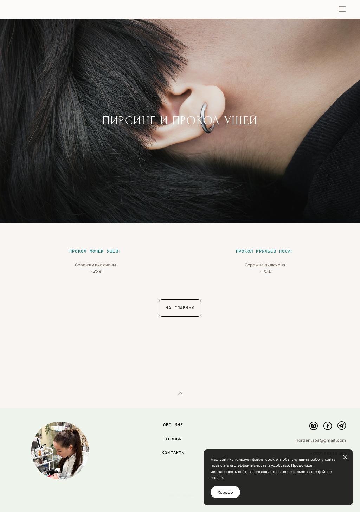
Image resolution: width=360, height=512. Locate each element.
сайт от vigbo (180, 447)
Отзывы (173, 391)
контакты (173, 405)
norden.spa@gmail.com (321, 392)
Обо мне (173, 377)
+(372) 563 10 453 (328, 406)
